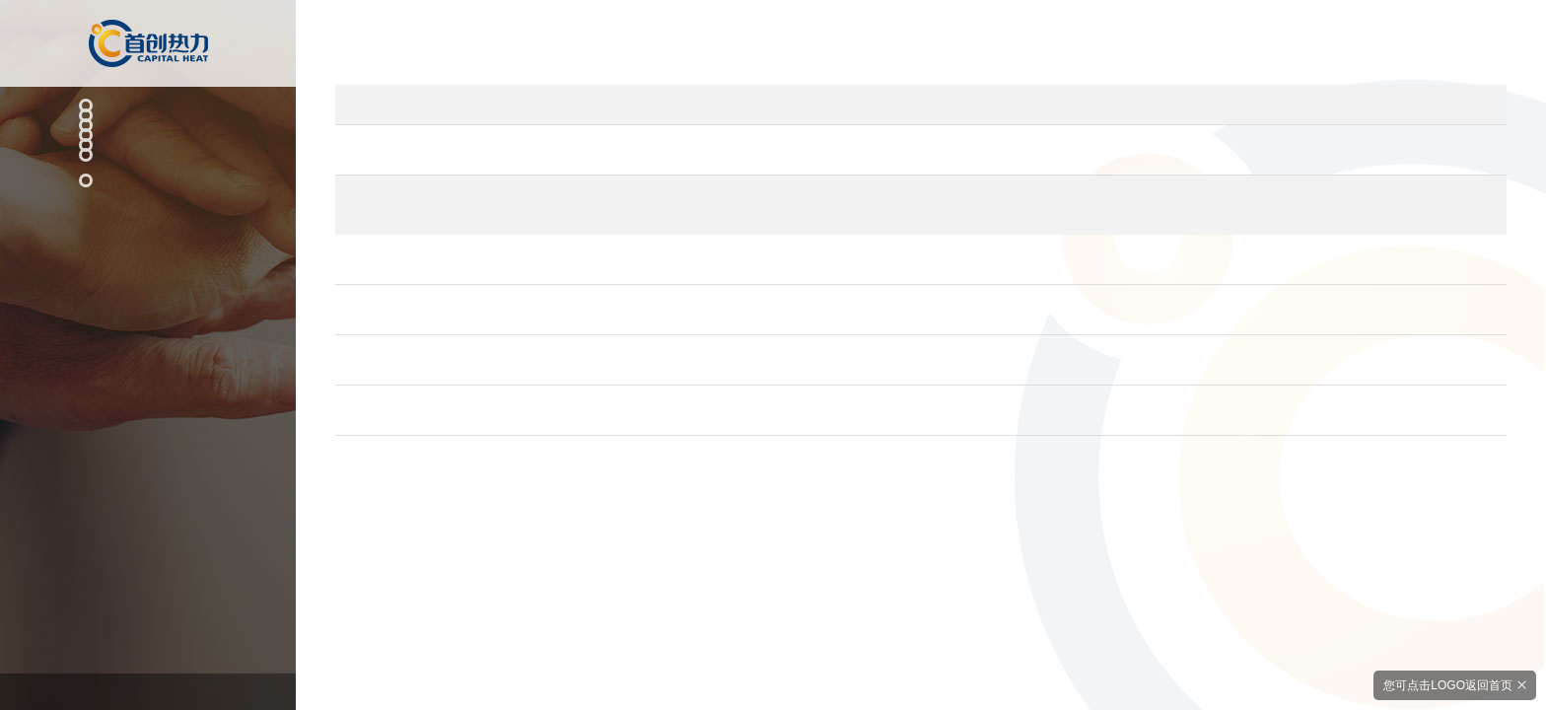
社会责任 (139, 241)
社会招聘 (131, 381)
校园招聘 (131, 409)
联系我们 (139, 447)
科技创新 (139, 162)
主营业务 (139, 121)
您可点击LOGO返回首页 (1444, 683)
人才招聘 (139, 321)
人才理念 (131, 353)
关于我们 (139, 281)
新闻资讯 (139, 201)
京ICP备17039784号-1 (148, 682)
